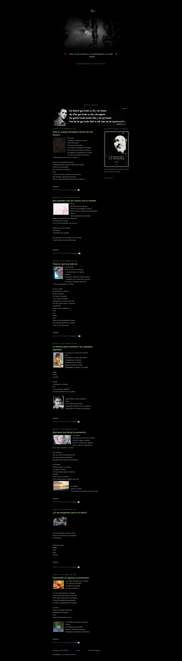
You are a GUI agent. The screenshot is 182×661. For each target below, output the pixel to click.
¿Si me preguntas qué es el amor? (70, 512)
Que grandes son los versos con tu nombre (74, 201)
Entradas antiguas (94, 650)
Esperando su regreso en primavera (71, 578)
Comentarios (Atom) (69, 654)
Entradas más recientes (61, 650)
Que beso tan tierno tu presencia (69, 432)
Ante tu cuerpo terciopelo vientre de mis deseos (73, 133)
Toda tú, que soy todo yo (65, 264)
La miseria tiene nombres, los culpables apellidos (73, 348)
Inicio (78, 650)
